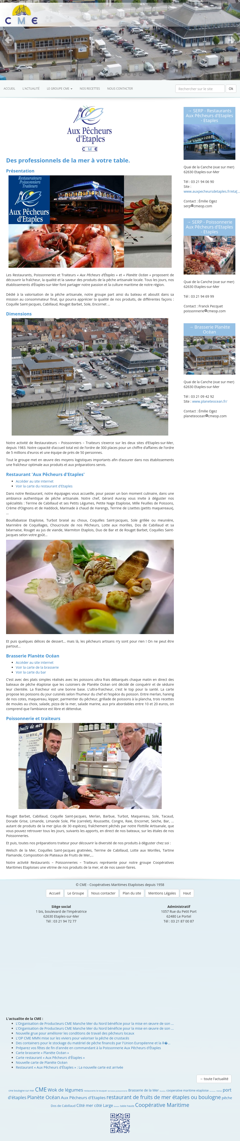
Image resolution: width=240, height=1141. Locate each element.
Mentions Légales (162, 893)
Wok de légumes (65, 1090)
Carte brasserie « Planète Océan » (42, 1052)
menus (219, 1091)
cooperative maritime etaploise (187, 1090)
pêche (227, 1097)
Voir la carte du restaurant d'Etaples (44, 486)
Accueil (9, 88)
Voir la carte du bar (31, 672)
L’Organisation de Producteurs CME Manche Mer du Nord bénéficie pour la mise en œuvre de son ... (95, 1023)
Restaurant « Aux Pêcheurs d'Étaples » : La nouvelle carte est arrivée (69, 1067)
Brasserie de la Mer (143, 1090)
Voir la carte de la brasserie (37, 667)
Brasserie (116, 1106)
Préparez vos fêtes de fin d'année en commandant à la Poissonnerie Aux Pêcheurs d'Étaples (88, 1048)
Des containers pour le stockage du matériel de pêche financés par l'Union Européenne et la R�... (93, 1043)
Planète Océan (43, 1097)
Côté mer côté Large (94, 1105)
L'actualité (31, 88)
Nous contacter (120, 88)
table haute (127, 1106)
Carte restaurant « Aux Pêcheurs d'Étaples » (50, 1057)
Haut (187, 893)
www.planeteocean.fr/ (209, 401)
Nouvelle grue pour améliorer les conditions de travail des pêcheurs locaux (75, 1033)
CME (41, 1089)
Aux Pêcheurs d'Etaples (83, 1097)
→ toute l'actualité (214, 1078)
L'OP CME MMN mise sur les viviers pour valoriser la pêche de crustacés (72, 1038)
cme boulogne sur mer (21, 1090)
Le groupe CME (59, 88)
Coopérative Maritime (162, 1104)
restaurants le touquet (95, 1090)
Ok (231, 88)
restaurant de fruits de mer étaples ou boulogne (164, 1097)
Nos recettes (90, 88)
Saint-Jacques (213, 1091)
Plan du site (132, 893)
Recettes (163, 1091)
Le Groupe (76, 893)
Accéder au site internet (34, 481)
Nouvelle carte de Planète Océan (41, 1062)
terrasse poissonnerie (117, 1090)
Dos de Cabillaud (63, 1105)
